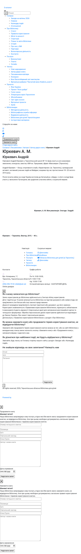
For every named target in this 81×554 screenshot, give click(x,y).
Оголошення (16, 26)
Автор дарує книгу (18, 72)
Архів (13, 105)
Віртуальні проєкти (18, 102)
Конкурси (14, 77)
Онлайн (14, 64)
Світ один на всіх (17, 100)
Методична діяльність (19, 110)
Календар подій (17, 23)
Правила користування (20, 34)
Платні (13, 62)
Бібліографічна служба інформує (24, 112)
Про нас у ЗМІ (16, 46)
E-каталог (8, 8)
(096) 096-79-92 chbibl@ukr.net (14, 284)
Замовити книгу (9, 142)
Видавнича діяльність (19, 115)
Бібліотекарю (12, 107)
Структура (15, 39)
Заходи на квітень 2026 (20, 18)
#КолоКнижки (16, 97)
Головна (10, 16)
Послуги (10, 57)
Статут (13, 31)
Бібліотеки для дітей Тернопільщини (25, 118)
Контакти (14, 54)
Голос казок (15, 92)
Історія (13, 44)
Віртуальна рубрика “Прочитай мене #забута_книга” (31, 82)
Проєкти (10, 84)
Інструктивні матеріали (20, 120)
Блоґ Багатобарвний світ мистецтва (25, 79)
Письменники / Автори (20, 148)
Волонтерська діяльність (21, 51)
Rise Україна (16, 87)
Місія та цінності (17, 36)
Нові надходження (18, 69)
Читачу (9, 67)
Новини (14, 21)
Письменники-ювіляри (20, 74)
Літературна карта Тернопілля (23, 95)
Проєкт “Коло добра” (19, 90)
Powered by (23, 397)
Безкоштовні (16, 59)
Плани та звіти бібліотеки (21, 41)
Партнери (15, 49)
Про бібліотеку (12, 29)
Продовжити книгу (10, 139)
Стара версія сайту (10, 145)
